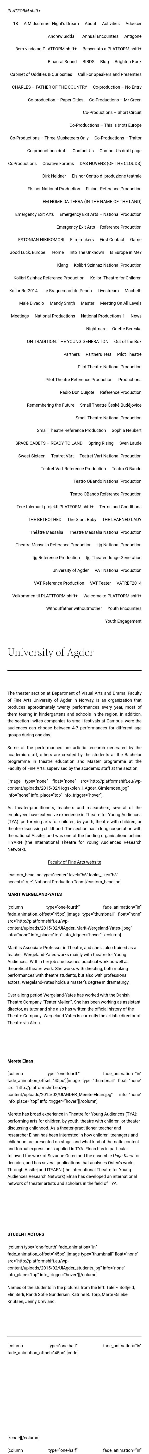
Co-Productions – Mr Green (115, 99)
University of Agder (70, 570)
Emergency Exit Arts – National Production (101, 214)
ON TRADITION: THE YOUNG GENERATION (67, 341)
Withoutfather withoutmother (74, 608)
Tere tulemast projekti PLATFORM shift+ (55, 506)
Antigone (133, 36)
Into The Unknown (86, 252)
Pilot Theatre (129, 354)
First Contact (112, 239)
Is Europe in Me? (126, 252)
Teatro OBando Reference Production (106, 493)
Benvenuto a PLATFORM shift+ (112, 48)
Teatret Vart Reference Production (73, 468)
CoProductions (22, 163)
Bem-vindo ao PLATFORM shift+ (46, 48)
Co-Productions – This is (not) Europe (105, 125)
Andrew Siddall (62, 36)
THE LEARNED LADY (122, 519)
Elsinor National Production (54, 188)
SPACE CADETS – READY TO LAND (49, 443)
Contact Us (83, 150)
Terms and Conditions (120, 506)
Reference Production (121, 392)
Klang (62, 265)
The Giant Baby (81, 519)
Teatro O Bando (127, 468)
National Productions (55, 315)
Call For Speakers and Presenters (110, 74)
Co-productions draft (47, 150)
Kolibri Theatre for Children (116, 277)
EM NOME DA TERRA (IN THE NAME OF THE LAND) (92, 201)
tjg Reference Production (56, 557)
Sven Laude (130, 443)
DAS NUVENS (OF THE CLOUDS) (111, 163)
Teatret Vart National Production (111, 455)
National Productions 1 (103, 315)
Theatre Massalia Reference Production (54, 544)
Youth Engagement (123, 621)
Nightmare (96, 328)
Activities (111, 23)
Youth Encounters (125, 608)
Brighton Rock (128, 61)
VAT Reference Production (59, 583)
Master (87, 303)
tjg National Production (119, 544)
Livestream (108, 290)
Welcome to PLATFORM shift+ (112, 595)
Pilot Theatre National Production (110, 366)
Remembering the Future (50, 405)
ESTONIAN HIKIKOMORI (41, 239)
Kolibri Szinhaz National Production (108, 265)
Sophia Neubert (127, 430)
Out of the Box (128, 341)
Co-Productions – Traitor (118, 137)
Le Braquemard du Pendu (67, 290)
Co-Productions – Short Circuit (112, 112)
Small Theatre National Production (109, 417)
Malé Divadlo (31, 303)
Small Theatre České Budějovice (111, 405)
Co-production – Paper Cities (55, 99)
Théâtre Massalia (46, 532)
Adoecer (133, 23)
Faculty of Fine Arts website (74, 862)
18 (15, 23)
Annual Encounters (100, 36)
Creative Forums (58, 163)
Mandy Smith (62, 303)
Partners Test (98, 354)
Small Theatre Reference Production (71, 430)
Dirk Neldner (54, 175)
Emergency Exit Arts (34, 214)
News (136, 315)
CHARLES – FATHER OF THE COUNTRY (49, 87)
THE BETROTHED (45, 519)
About (90, 23)
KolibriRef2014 (23, 290)
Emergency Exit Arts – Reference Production (99, 227)
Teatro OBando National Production (108, 481)
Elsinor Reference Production (114, 188)
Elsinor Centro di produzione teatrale (107, 175)
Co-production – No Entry (117, 87)
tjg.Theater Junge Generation (114, 557)
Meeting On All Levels (121, 303)
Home (58, 252)
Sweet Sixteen (31, 455)
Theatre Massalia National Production (105, 532)
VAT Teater (100, 583)
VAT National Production (118, 570)
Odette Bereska (127, 328)
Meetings (20, 315)
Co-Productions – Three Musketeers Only (49, 137)
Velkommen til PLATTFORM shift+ (45, 595)
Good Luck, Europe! (27, 252)
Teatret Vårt (62, 455)
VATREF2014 (129, 583)
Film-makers (82, 239)
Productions (130, 379)
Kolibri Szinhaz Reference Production (49, 277)
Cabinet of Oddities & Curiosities (41, 74)
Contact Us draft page (120, 150)
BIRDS (88, 61)
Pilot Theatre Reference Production (78, 379)
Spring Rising (101, 443)
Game (136, 239)
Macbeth (133, 290)
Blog (104, 61)
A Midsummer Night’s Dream (51, 23)
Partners (71, 354)
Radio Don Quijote (77, 392)
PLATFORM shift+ (24, 10)
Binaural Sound (62, 61)
